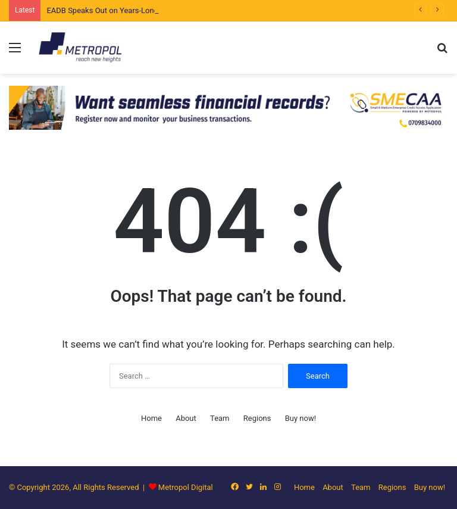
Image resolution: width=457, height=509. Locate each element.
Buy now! (300, 418)
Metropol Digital (185, 487)
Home (151, 418)
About (186, 418)
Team (220, 418)
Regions (257, 418)
